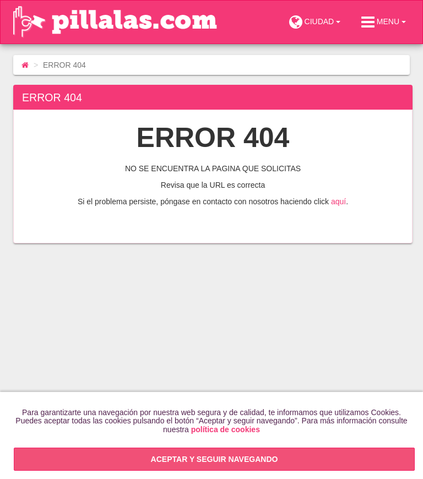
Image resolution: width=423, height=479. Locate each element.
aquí (338, 201)
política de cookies (225, 429)
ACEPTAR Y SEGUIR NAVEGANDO (214, 459)
